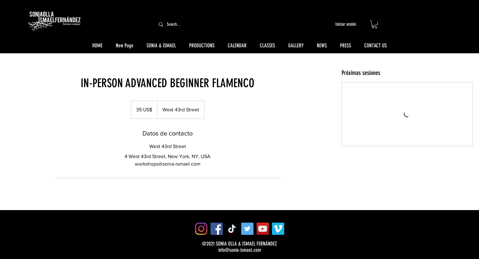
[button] (374, 24)
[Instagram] (201, 229)
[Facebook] (216, 229)
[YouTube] (263, 229)
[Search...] (202, 24)
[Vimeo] (278, 229)
